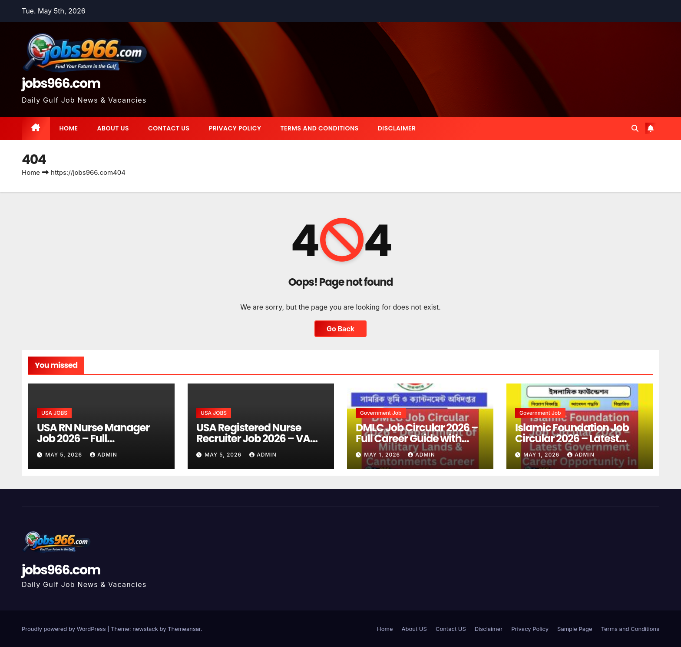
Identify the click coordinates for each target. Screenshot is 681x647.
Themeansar (184, 628)
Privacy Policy (235, 128)
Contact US (169, 128)
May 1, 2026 (383, 454)
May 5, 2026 (64, 454)
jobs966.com (61, 83)
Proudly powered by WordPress (64, 628)
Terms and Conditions (319, 128)
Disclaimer (397, 128)
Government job (381, 413)
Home (69, 128)
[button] (634, 128)
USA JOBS (54, 413)
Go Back (340, 328)
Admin (103, 454)
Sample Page (574, 628)
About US (113, 128)
